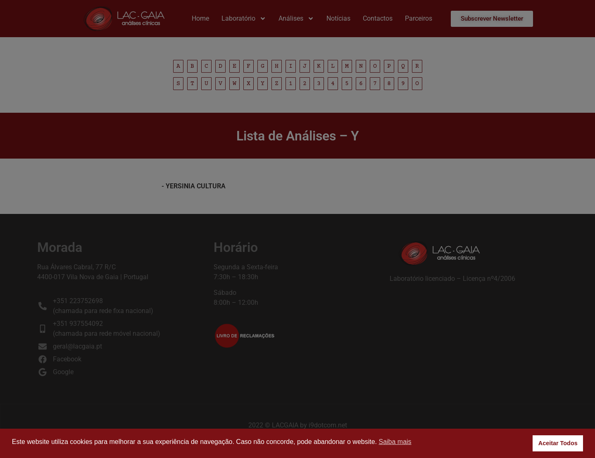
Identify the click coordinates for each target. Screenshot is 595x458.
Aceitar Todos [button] (558, 443)
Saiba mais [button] (394, 441)
